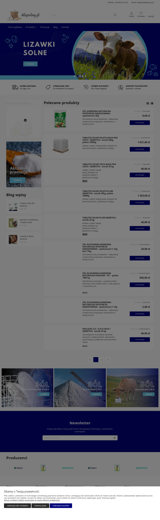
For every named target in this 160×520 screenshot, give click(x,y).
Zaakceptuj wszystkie (61, 506)
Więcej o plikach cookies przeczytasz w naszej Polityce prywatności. (32, 500)
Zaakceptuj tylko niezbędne (17, 506)
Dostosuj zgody (40, 506)
